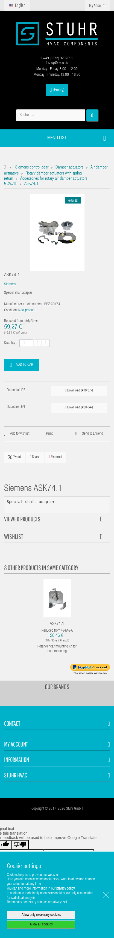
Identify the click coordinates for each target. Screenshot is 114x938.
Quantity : (10, 343)
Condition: (10, 310)
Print (49, 434)
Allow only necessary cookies (41, 915)
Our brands (57, 686)
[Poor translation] (20, 844)
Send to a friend (92, 434)
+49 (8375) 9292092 (57, 58)
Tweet (14, 457)
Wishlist (13, 536)
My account (16, 744)
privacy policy (65, 889)
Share (35, 457)
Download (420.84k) (79, 407)
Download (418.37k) (79, 390)
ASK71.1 (57, 624)
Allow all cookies (41, 925)
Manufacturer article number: (23, 304)
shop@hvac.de (57, 63)
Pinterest (55, 457)
